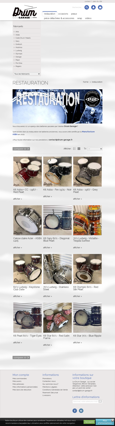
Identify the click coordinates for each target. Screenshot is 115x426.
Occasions (63, 14)
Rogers (18, 66)
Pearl (18, 60)
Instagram (81, 410)
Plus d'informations (105, 422)
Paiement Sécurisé (50, 393)
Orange (18, 57)
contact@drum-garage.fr (82, 391)
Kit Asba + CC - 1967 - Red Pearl (25, 190)
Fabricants (18, 26)
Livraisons (47, 395)
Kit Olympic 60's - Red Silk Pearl (85, 288)
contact (88, 1)
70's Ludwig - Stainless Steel (56, 288)
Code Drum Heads (23, 38)
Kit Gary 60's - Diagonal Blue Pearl (56, 239)
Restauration (49, 14)
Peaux (74, 14)
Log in (93, 7)
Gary (17, 41)
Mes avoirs (17, 381)
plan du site (97, 1)
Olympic (19, 54)
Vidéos (88, 18)
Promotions (47, 378)
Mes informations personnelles (25, 387)
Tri (85, 148)
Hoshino (19, 47)
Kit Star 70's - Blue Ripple (87, 335)
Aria (17, 32)
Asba (18, 35)
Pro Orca (19, 63)
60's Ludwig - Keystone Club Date (26, 288)
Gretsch (19, 44)
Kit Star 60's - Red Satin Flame (56, 337)
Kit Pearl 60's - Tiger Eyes (27, 335)
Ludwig (19, 50)
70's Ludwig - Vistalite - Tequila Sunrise (86, 239)
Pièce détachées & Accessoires (59, 18)
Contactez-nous (49, 381)
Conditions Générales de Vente (55, 390)
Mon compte (21, 374)
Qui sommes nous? (50, 384)
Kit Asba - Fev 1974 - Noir (57, 189)
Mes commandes (20, 378)
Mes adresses (18, 384)
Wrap (79, 18)
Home (85, 82)
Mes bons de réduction (22, 390)
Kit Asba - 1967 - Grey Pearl (85, 190)
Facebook (74, 410)
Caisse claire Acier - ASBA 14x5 (27, 239)
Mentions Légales (50, 387)
